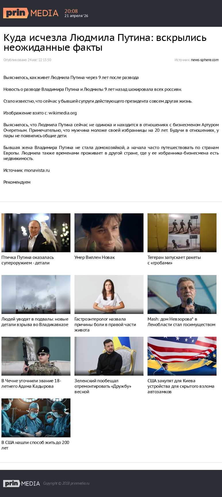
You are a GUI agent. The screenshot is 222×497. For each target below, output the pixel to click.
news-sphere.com (205, 60)
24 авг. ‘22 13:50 (39, 60)
